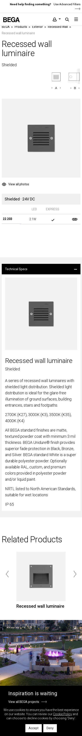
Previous (7, 574)
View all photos (18, 184)
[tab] (41, 269)
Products (21, 27)
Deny (50, 728)
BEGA (6, 27)
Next (75, 574)
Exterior (37, 27)
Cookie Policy (62, 714)
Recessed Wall (58, 27)
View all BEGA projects (23, 702)
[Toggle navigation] (76, 19)
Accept (33, 728)
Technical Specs (16, 269)
